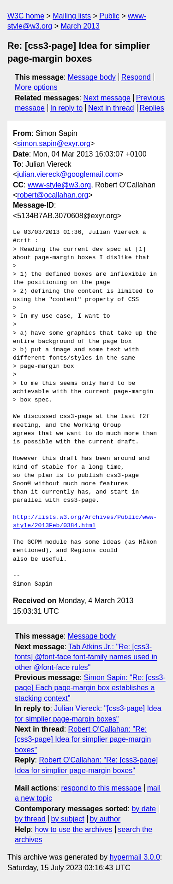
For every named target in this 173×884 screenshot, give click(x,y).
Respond (136, 77)
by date (143, 809)
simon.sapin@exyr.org (53, 143)
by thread (30, 819)
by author (104, 819)
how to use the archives (74, 829)
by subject (67, 819)
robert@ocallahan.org (52, 195)
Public (109, 16)
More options (36, 87)
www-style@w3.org (59, 185)
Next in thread (111, 108)
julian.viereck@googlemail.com (68, 174)
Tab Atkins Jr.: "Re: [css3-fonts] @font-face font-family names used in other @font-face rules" (86, 657)
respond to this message (101, 788)
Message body (92, 77)
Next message (107, 98)
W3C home (25, 16)
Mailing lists (72, 16)
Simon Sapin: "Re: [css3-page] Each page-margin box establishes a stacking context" (90, 688)
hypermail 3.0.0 (134, 857)
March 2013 (80, 26)
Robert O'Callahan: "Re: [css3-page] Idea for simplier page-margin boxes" (83, 739)
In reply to (66, 108)
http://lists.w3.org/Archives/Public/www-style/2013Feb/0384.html (85, 521)
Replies (151, 108)
